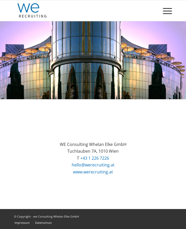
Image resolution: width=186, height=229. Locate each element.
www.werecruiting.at (93, 172)
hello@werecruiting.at (93, 165)
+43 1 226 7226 (94, 158)
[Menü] (165, 10)
